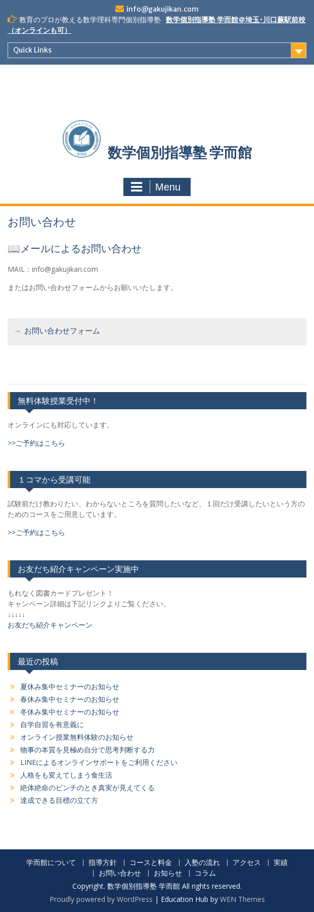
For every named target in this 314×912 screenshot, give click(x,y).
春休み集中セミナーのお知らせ (69, 699)
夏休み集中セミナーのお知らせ (69, 686)
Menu (156, 187)
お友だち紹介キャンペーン (50, 625)
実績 (281, 862)
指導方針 (102, 862)
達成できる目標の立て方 (59, 800)
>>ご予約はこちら (36, 443)
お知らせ (168, 873)
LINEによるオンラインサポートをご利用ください (98, 762)
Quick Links (32, 50)
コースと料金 (150, 862)
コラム (205, 873)
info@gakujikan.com (162, 9)
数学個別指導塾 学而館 (180, 152)
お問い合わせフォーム (62, 331)
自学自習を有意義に (52, 724)
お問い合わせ (120, 873)
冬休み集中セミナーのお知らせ (69, 711)
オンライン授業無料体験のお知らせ (76, 737)
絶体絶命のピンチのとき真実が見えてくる (87, 787)
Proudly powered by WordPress (101, 899)
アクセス (247, 862)
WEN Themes (242, 899)
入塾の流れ (202, 862)
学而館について (51, 862)
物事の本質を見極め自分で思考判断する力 (87, 749)
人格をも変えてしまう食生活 (66, 775)
